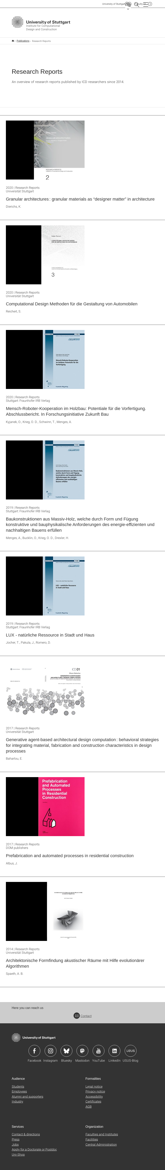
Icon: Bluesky (66, 1051)
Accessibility (94, 1096)
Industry (17, 1101)
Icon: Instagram (50, 1051)
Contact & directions (26, 1134)
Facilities (92, 1139)
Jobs (15, 1144)
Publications (23, 41)
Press (15, 1139)
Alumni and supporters (27, 1096)
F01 (140, 3)
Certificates (93, 1101)
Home (13, 41)
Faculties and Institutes (102, 1134)
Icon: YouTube (98, 1051)
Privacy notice (95, 1091)
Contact (83, 1016)
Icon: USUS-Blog (130, 1051)
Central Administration (101, 1144)
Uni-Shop (18, 1154)
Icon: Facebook (34, 1051)
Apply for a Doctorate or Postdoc (34, 1149)
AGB (89, 1106)
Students (18, 1086)
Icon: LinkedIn (114, 1051)
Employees (19, 1091)
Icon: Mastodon (82, 1051)
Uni (113, 3)
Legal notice (94, 1086)
